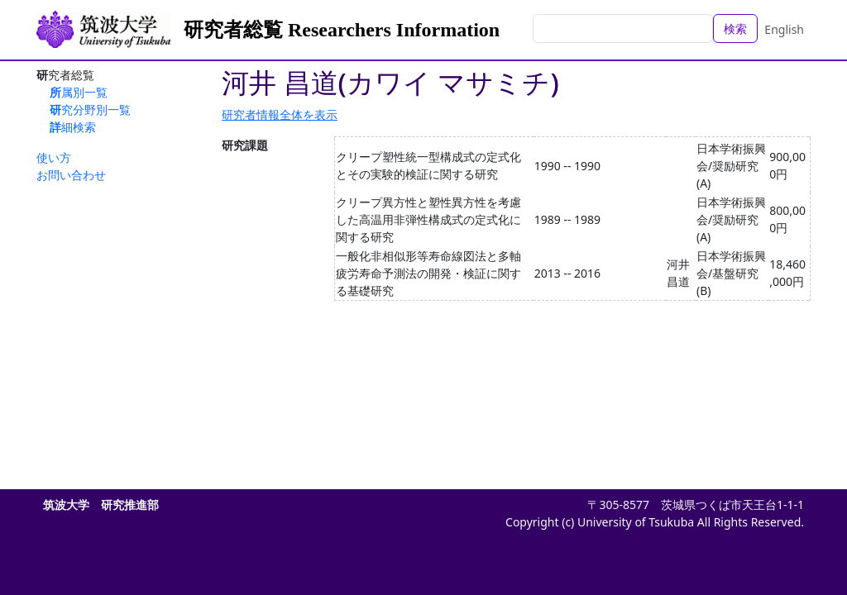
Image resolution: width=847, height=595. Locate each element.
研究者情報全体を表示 (279, 114)
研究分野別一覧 (90, 109)
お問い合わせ (71, 175)
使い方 (53, 157)
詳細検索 (73, 127)
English (784, 29)
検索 (735, 28)
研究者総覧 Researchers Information (342, 29)
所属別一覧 (79, 92)
